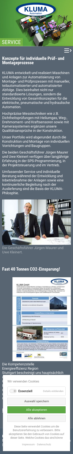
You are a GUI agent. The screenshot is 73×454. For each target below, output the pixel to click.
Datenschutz (44, 444)
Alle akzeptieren (36, 410)
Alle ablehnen (36, 418)
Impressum (28, 444)
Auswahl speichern (36, 401)
